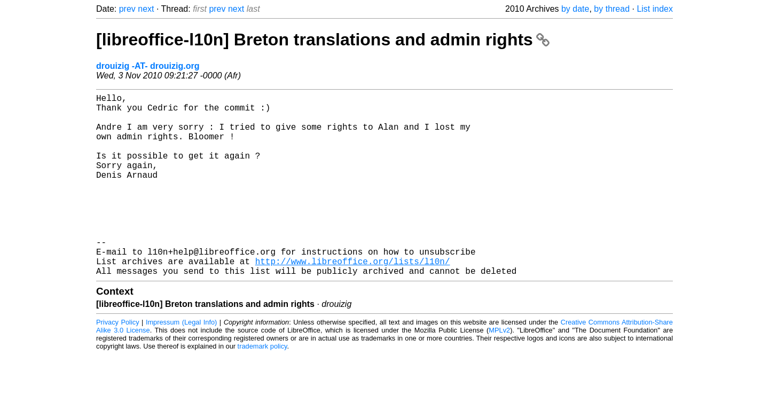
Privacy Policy (117, 363)
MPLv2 (499, 371)
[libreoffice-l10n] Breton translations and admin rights (323, 39)
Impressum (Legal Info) (181, 363)
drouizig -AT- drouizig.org (147, 65)
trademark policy (262, 387)
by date (575, 8)
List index (655, 8)
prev (127, 8)
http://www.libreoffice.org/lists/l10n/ (352, 299)
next (146, 8)
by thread (612, 8)
